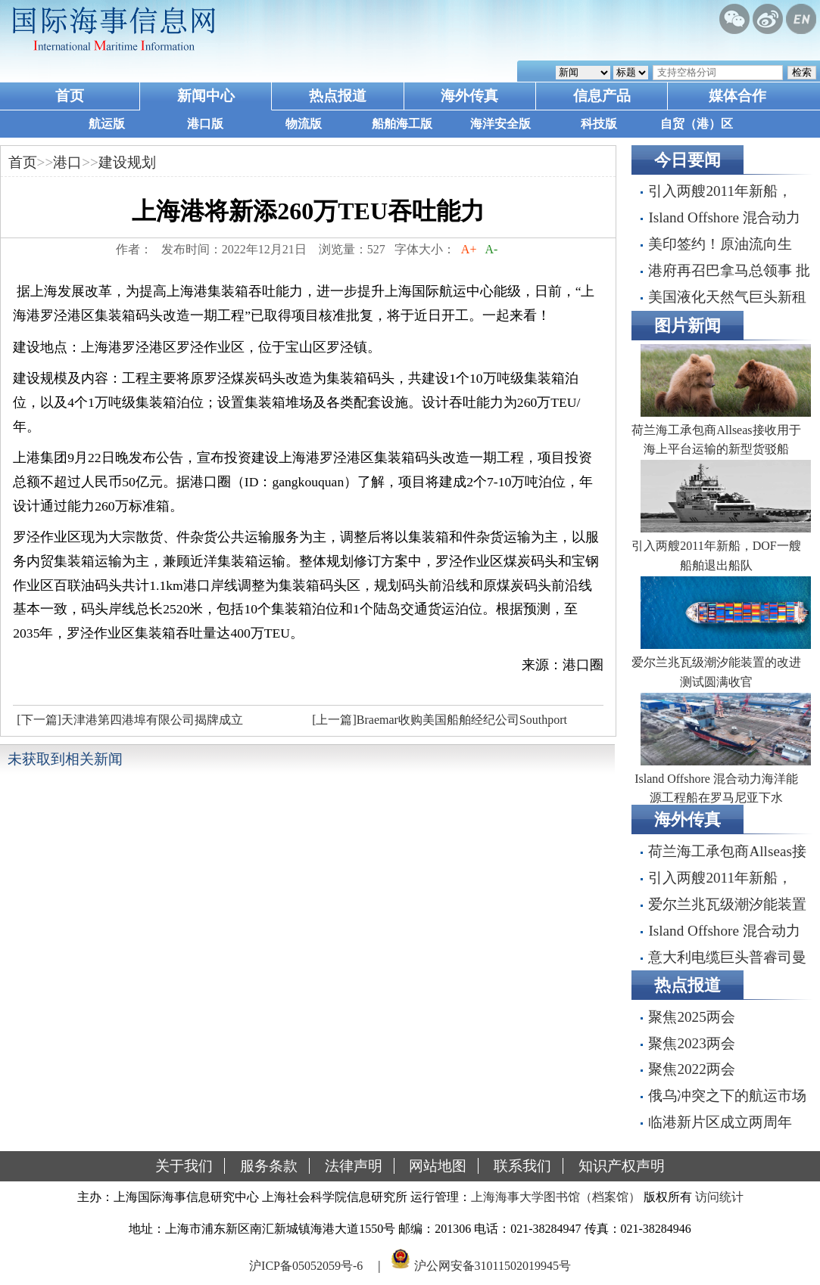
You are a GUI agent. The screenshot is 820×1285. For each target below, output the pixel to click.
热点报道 (337, 96)
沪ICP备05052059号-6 (306, 1265)
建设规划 (127, 162)
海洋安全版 (500, 123)
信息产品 (602, 96)
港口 (67, 162)
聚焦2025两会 (691, 1017)
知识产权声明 (621, 1166)
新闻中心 (206, 96)
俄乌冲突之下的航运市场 (727, 1095)
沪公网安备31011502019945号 (492, 1265)
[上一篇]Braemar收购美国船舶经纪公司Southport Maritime (437, 723)
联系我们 (522, 1166)
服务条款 (269, 1166)
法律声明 (353, 1166)
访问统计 (719, 1196)
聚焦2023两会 (691, 1043)
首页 (69, 96)
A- (491, 249)
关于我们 (184, 1166)
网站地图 (437, 1166)
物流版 (303, 123)
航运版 (107, 123)
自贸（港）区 (696, 123)
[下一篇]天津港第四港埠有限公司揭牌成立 (130, 719)
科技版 (599, 123)
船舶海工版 (402, 123)
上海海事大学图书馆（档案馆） (556, 1196)
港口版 (205, 123)
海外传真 (469, 96)
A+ (469, 249)
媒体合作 (737, 96)
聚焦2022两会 (691, 1069)
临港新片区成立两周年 (720, 1122)
